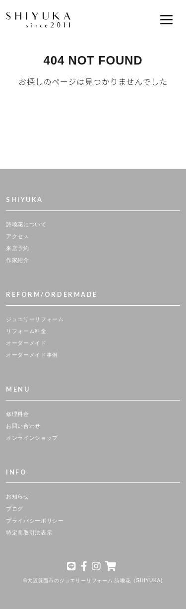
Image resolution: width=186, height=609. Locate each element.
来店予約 (17, 248)
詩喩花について (26, 224)
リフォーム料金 (26, 331)
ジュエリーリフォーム (35, 319)
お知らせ (17, 496)
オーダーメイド (26, 343)
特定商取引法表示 (29, 533)
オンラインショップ (32, 438)
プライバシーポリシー (35, 521)
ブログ (14, 509)
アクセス (17, 236)
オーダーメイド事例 (32, 355)
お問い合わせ (23, 426)
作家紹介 (17, 260)
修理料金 (17, 414)
